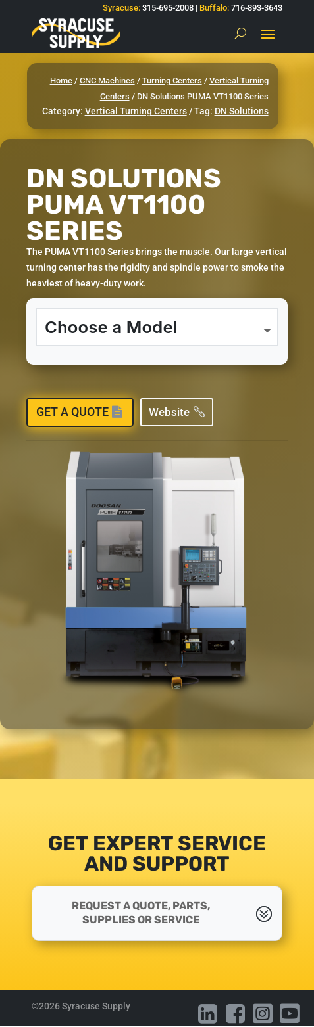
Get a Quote (72, 412)
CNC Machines (107, 80)
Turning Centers (172, 80)
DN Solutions (242, 111)
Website (169, 412)
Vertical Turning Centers (136, 111)
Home (61, 80)
